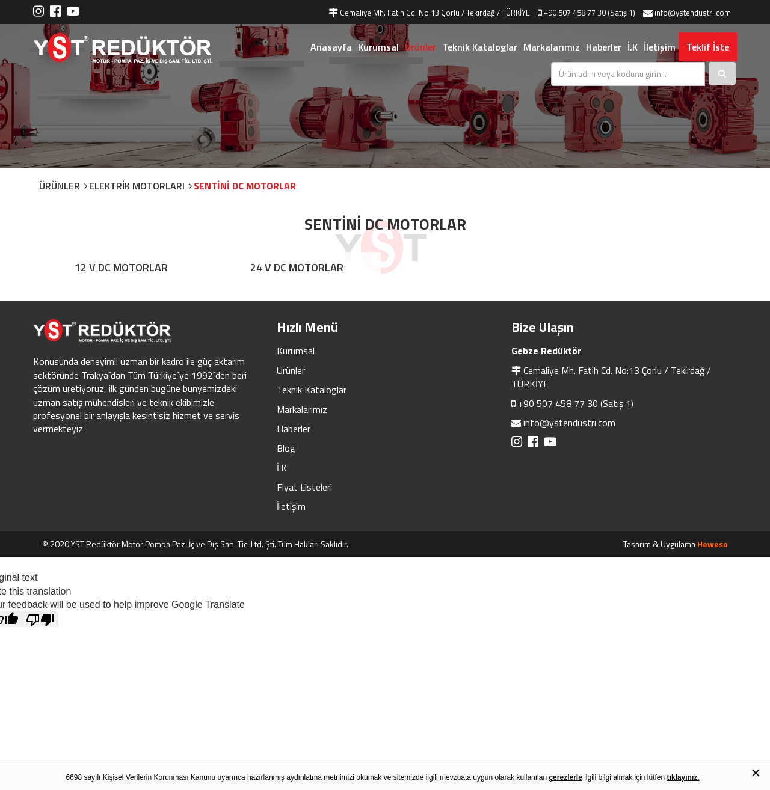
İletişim (660, 47)
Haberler (603, 47)
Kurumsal (378, 47)
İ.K (632, 47)
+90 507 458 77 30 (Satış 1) (575, 403)
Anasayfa (331, 47)
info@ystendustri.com (569, 422)
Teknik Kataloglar (479, 47)
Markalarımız (551, 47)
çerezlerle (565, 777)
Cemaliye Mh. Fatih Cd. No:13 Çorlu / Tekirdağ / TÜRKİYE (611, 377)
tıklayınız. (683, 777)
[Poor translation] (40, 619)
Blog (286, 448)
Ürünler (420, 47)
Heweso (712, 543)
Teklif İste (707, 47)
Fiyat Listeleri (304, 487)
